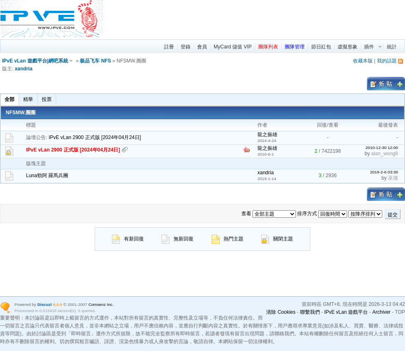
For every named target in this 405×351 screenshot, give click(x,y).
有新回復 (128, 239)
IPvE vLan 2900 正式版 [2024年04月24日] (95, 137)
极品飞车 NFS (95, 61)
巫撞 (393, 178)
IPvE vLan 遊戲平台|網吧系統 (35, 61)
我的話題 (387, 61)
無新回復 (177, 239)
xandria (24, 69)
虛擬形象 (347, 47)
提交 (393, 215)
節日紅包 (321, 47)
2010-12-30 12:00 (381, 147)
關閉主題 (277, 239)
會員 (202, 47)
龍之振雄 (267, 134)
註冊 (169, 47)
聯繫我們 (310, 312)
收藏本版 (363, 61)
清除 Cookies (280, 312)
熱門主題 (227, 239)
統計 (392, 47)
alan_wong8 (384, 153)
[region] (254, 18)
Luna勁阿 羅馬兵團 (47, 175)
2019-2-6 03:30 (384, 172)
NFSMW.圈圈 (21, 112)
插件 (369, 47)
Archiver (381, 312)
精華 (28, 99)
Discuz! (44, 304)
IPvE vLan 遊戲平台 (346, 312)
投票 (47, 99)
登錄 (186, 47)
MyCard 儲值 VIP (233, 47)
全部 (9, 99)
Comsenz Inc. (101, 304)
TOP (400, 312)
